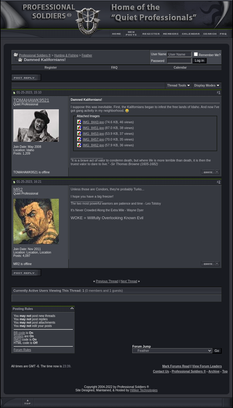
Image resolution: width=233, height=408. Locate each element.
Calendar (180, 67)
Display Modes (204, 85)
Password (157, 61)
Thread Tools (176, 85)
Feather (87, 55)
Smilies (18, 336)
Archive (214, 371)
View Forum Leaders (207, 366)
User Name (159, 54)
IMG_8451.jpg (93, 128)
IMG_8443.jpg (93, 122)
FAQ (114, 67)
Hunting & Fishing (66, 55)
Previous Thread (107, 281)
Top (225, 371)
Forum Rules (22, 350)
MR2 (18, 189)
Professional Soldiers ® (35, 55)
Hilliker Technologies (143, 390)
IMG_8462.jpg (93, 145)
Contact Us (161, 371)
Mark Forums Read (176, 366)
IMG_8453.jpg (93, 133)
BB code (19, 333)
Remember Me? (207, 55)
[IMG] (17, 339)
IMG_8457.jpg (93, 139)
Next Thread (128, 281)
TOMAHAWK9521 (31, 100)
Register (51, 67)
